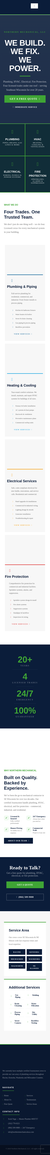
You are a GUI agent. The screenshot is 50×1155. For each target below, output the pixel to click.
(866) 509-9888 (25, 897)
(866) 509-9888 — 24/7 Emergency (21, 1128)
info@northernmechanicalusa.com (21, 1132)
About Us (7, 1100)
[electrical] (25, 440)
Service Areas (31, 1104)
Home (6, 1096)
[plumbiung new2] (25, 246)
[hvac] (25, 345)
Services (29, 1096)
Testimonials (30, 1100)
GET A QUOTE (25, 885)
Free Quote (7, 1104)
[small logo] (10, 2)
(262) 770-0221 (14, 1123)
